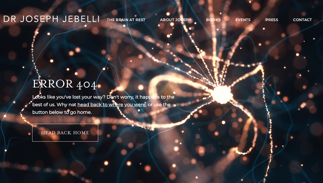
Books (213, 20)
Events (243, 20)
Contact (302, 20)
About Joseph (175, 20)
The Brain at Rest (126, 20)
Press (271, 20)
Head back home (65, 132)
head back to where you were (111, 105)
